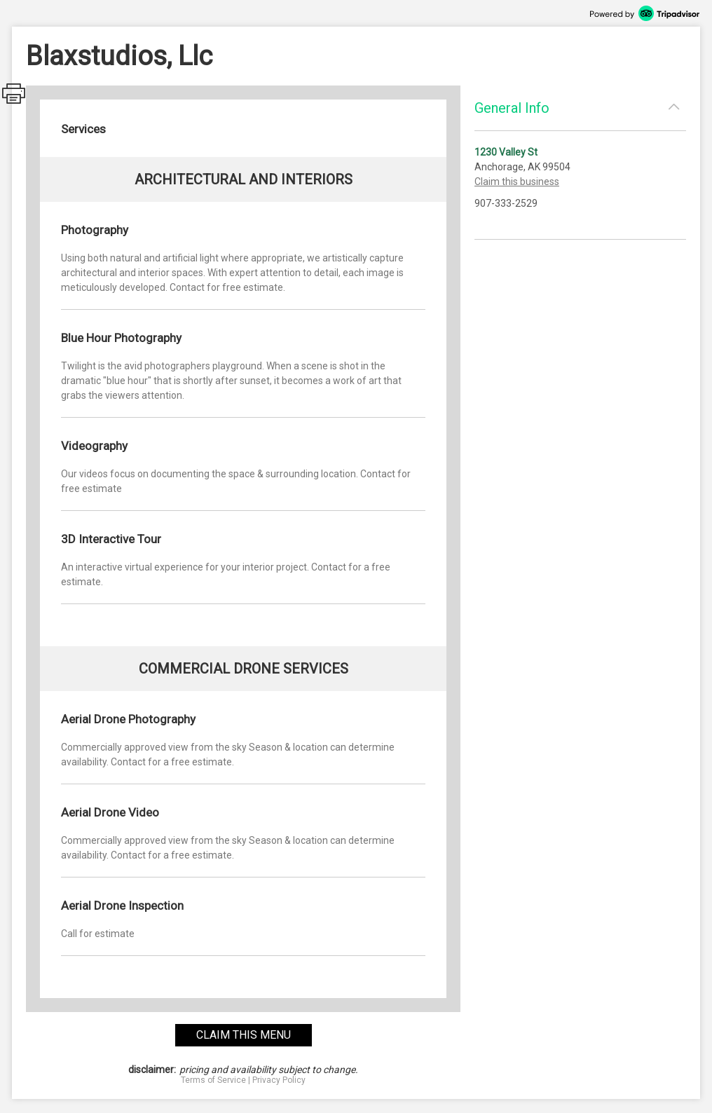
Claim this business (516, 181)
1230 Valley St (506, 152)
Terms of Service (213, 1080)
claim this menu (243, 1035)
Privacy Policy (279, 1080)
